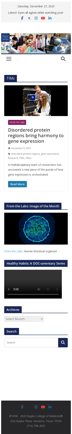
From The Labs (17, 122)
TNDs (28, 158)
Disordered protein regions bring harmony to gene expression (36, 135)
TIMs (21, 158)
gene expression (50, 153)
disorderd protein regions (25, 153)
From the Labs (13, 251)
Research (13, 158)
